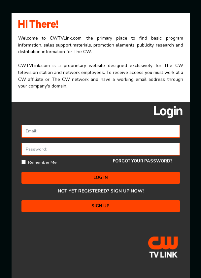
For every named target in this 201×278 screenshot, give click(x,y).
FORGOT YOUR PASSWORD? (143, 161)
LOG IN (100, 178)
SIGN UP (100, 206)
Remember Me (42, 162)
